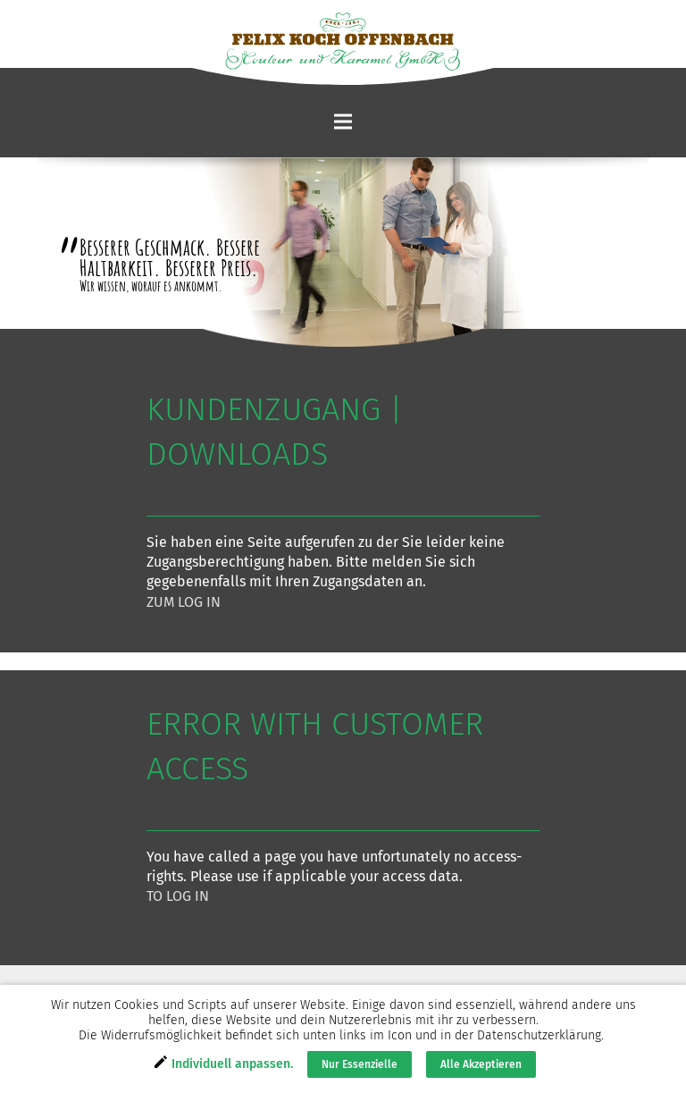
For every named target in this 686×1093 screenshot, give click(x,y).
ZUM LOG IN (183, 601)
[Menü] (343, 121)
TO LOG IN (177, 895)
